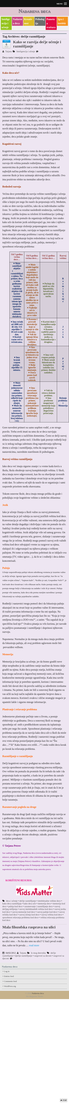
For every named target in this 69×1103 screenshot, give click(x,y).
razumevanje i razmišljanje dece (38, 906)
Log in (6, 971)
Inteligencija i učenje (6, 23)
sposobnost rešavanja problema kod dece (20, 917)
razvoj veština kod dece (51, 914)
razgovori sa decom (42, 956)
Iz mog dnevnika (38, 953)
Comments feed (10, 981)
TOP (63, 1100)
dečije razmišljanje (27, 901)
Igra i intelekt (62, 21)
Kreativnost (28, 21)
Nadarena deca (34, 11)
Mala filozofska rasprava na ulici (28, 927)
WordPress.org (10, 986)
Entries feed (9, 976)
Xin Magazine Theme (34, 996)
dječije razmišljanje (23, 956)
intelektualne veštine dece (49, 901)
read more (34, 945)
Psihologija (39, 21)
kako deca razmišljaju (12, 903)
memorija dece (44, 903)
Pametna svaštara (50, 23)
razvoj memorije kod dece (23, 912)
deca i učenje (11, 901)
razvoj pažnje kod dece (47, 912)
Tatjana (7, 51)
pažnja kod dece (15, 906)
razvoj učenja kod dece (29, 914)
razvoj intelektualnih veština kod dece (36, 909)
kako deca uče (29, 903)
